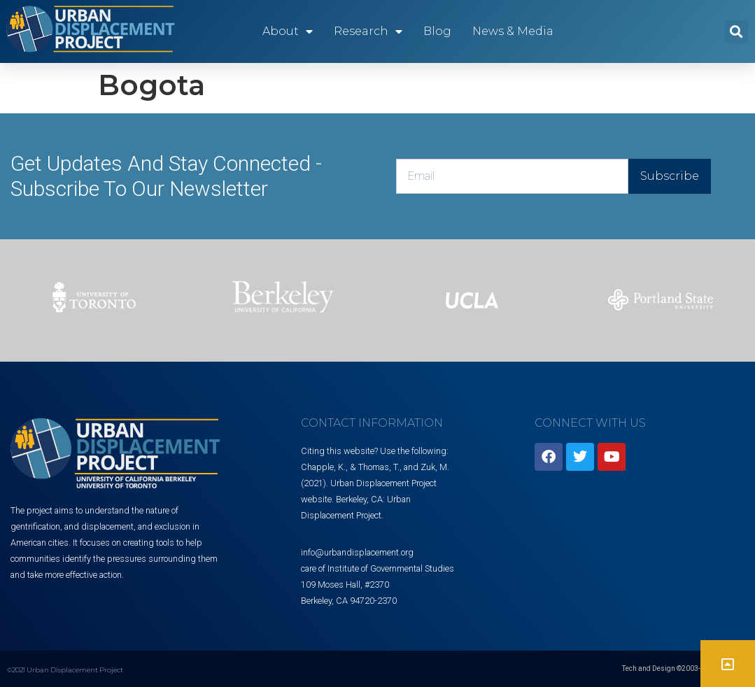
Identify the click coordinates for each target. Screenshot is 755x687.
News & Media (512, 31)
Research (368, 31)
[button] (736, 31)
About (287, 31)
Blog (437, 31)
